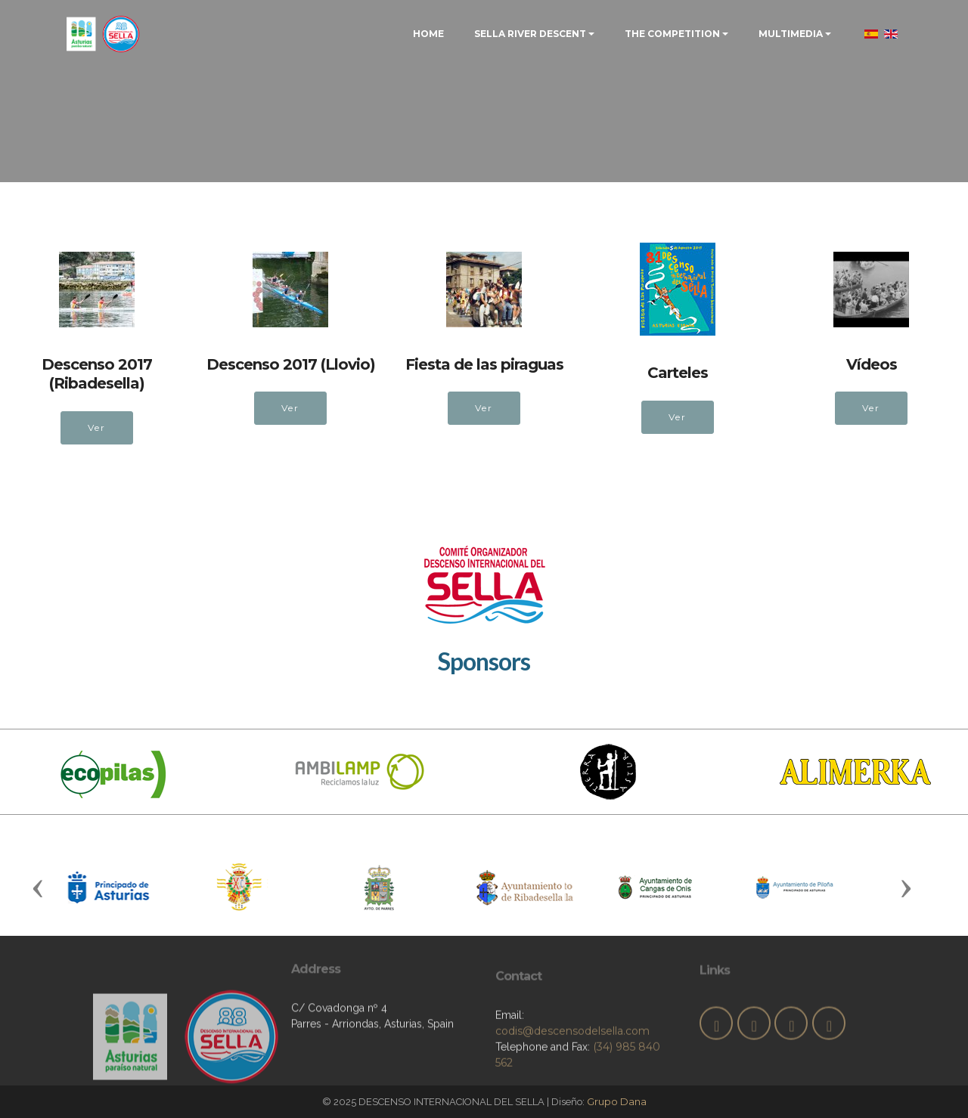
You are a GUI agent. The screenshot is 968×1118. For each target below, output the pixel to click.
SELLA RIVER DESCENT (530, 33)
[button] (37, 887)
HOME (428, 33)
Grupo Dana (617, 1101)
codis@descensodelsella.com (572, 1070)
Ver (97, 427)
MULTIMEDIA (791, 33)
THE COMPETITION (672, 33)
